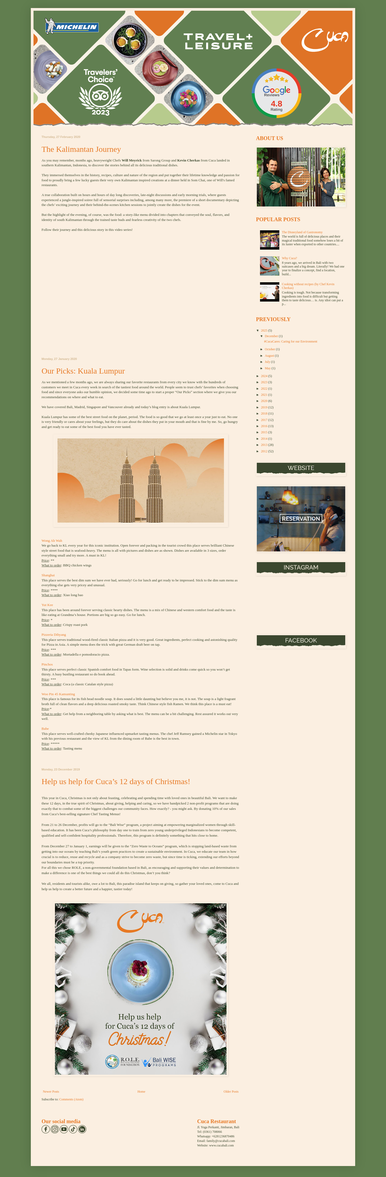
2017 (264, 420)
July (268, 362)
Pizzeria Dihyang (55, 635)
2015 (264, 432)
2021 (264, 395)
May (268, 368)
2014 (264, 439)
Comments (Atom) (71, 1099)
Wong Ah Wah (52, 541)
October (270, 349)
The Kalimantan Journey (81, 149)
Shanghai (48, 575)
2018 (264, 413)
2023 (264, 382)
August (270, 356)
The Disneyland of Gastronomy (302, 232)
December (272, 336)
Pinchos (48, 664)
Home (141, 1091)
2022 (264, 388)
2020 (264, 401)
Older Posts (231, 1091)
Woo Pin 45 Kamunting (58, 694)
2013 (264, 445)
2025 (264, 330)
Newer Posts (51, 1091)
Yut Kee (47, 605)
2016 (264, 426)
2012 (264, 451)
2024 (264, 376)
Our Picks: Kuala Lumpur (83, 370)
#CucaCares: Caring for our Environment (290, 341)
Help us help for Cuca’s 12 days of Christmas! (116, 781)
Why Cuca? (289, 258)
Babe (45, 729)
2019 (264, 407)
